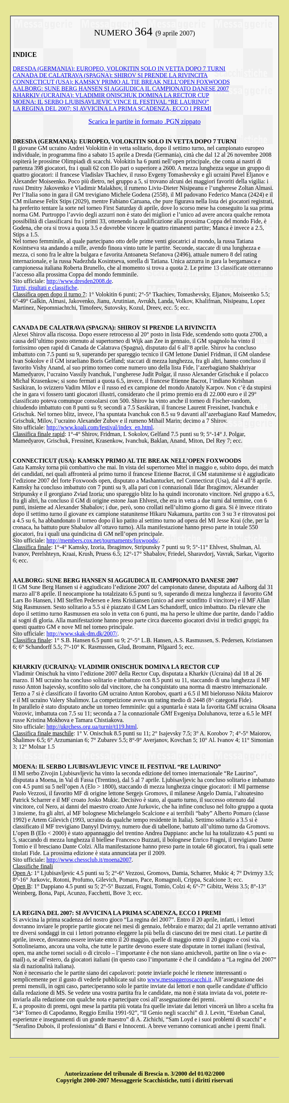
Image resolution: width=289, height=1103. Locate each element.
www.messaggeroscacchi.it (179, 979)
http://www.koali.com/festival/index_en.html (99, 427)
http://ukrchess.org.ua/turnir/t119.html (91, 727)
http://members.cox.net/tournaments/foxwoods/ (102, 540)
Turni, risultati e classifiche (45, 288)
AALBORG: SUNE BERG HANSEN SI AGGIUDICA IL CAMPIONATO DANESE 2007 (121, 88)
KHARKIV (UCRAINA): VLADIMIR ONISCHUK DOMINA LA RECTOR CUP (111, 95)
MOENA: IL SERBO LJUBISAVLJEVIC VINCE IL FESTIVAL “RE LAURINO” (111, 102)
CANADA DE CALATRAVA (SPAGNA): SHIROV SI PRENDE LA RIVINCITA (110, 75)
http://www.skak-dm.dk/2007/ (81, 633)
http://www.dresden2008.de (79, 281)
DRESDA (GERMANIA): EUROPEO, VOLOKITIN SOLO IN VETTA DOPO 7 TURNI (119, 68)
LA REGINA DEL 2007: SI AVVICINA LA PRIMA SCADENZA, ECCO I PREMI (112, 108)
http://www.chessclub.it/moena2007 (88, 860)
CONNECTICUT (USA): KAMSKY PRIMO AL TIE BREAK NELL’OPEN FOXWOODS (121, 82)
